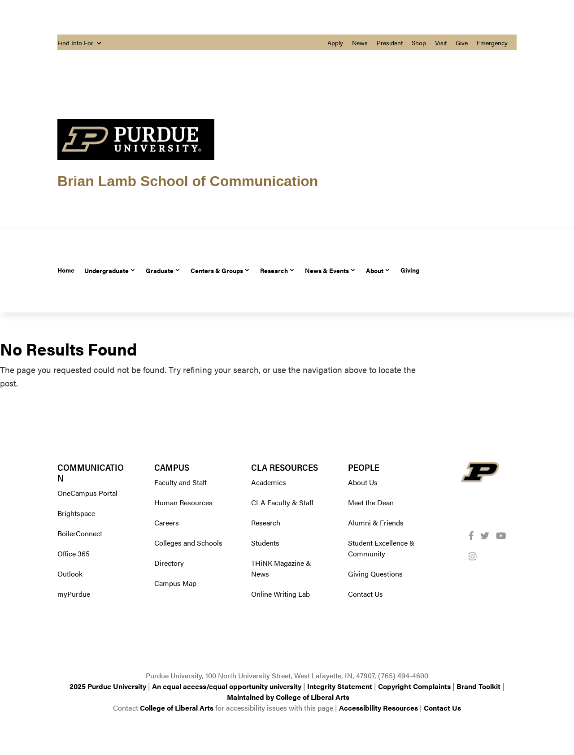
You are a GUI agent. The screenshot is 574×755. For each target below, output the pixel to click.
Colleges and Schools (188, 543)
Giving (409, 270)
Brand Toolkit (478, 686)
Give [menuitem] (462, 42)
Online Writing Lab (280, 594)
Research (274, 270)
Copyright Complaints (414, 686)
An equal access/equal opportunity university (226, 686)
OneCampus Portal (87, 493)
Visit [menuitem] (441, 42)
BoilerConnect (79, 533)
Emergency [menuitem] (492, 42)
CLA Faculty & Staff (282, 502)
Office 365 (73, 553)
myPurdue (73, 594)
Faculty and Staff (180, 482)
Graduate (160, 270)
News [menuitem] (360, 42)
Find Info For (79, 42)
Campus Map (175, 583)
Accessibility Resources (378, 708)
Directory (169, 563)
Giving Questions (375, 573)
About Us (363, 482)
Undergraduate (106, 270)
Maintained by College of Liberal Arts (288, 697)
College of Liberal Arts (176, 708)
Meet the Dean (371, 502)
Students (265, 543)
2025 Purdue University (108, 686)
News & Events (327, 270)
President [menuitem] (390, 42)
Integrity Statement (339, 686)
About (374, 270)
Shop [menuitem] (419, 42)
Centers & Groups (217, 270)
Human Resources (183, 502)
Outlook (70, 573)
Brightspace (76, 513)
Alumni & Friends (376, 522)
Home (65, 270)
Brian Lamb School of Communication (187, 181)
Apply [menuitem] (335, 42)
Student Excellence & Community (381, 548)
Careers (166, 522)
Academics (268, 482)
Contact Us (365, 594)
